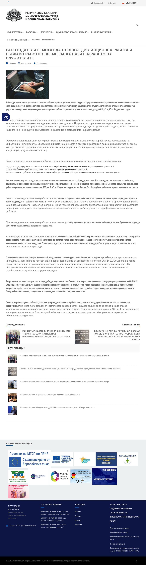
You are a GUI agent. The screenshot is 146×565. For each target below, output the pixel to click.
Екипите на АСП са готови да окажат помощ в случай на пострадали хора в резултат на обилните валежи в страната (70, 369)
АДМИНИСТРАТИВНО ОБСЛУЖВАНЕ (72, 32)
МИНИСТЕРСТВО (15, 32)
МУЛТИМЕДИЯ (48, 39)
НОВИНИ (35, 39)
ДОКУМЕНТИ (46, 32)
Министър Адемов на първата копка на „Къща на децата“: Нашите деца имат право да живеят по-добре (64, 382)
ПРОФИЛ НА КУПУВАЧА (102, 32)
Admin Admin (42, 63)
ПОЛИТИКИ (32, 32)
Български (130, 2)
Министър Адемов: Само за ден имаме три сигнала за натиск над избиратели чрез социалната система (46, 334)
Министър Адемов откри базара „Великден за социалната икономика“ (50, 395)
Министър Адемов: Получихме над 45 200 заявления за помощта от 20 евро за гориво (57, 407)
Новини (13, 63)
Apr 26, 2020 (26, 63)
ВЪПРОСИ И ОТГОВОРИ (18, 40)
